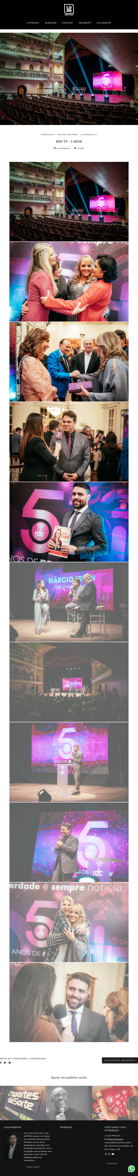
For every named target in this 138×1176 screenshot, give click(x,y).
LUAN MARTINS (104, 23)
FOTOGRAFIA (33, 23)
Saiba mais (33, 1167)
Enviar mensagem (115, 1139)
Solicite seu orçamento (120, 1060)
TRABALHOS (50, 23)
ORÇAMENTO (85, 23)
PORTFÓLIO (67, 23)
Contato (112, 1164)
